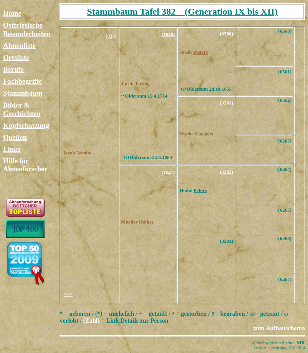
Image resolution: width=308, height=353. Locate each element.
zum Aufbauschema (279, 328)
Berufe (13, 69)
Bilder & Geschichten (21, 109)
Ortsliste (16, 57)
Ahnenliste (19, 45)
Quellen (15, 137)
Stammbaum (23, 93)
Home (12, 13)
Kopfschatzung (26, 125)
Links (12, 149)
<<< (68, 294)
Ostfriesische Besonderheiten (26, 29)
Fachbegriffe (22, 81)
